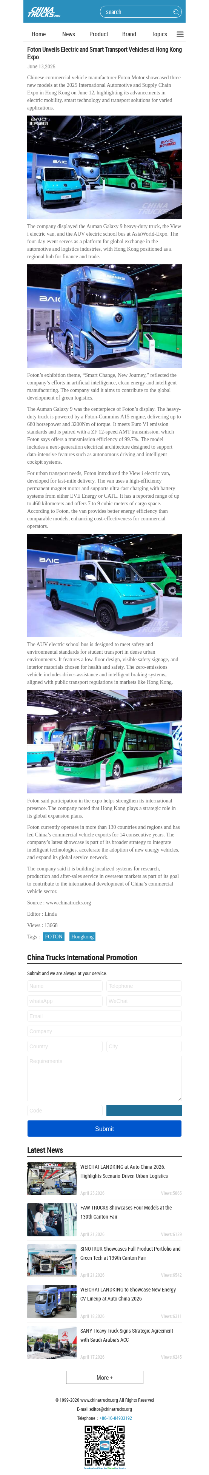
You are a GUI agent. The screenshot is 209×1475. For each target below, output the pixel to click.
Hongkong (82, 937)
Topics (159, 34)
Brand (129, 34)
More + (105, 1377)
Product (98, 34)
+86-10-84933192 (116, 1418)
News (68, 34)
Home (39, 34)
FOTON (53, 937)
